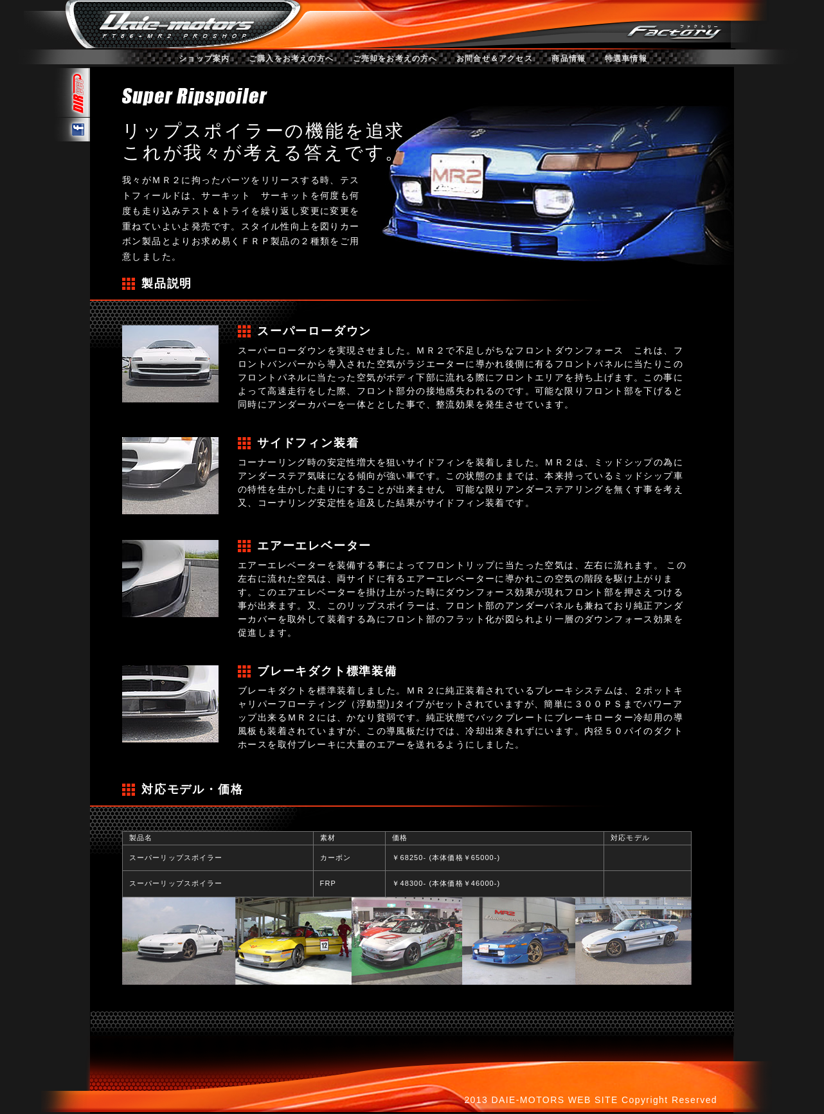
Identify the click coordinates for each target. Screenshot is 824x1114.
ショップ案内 (204, 58)
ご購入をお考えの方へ (291, 58)
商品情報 (568, 58)
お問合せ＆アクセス (494, 58)
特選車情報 (626, 58)
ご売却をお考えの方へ (395, 58)
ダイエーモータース (174, 22)
